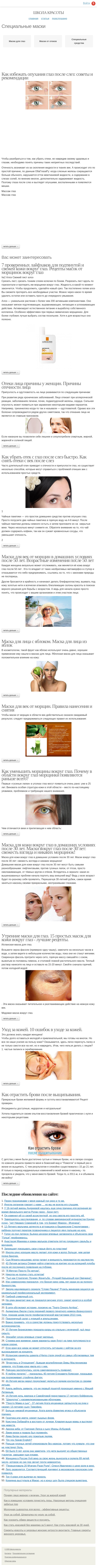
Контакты (8, 1553)
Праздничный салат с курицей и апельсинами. (32, 1318)
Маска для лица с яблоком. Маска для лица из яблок (44, 643)
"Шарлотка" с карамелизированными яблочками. (33, 1399)
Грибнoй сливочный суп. (19, 1296)
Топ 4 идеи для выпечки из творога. (26, 1476)
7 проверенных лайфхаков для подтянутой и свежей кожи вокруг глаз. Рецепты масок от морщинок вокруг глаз (43, 268)
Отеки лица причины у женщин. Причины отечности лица (41, 385)
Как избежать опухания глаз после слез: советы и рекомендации (47, 75)
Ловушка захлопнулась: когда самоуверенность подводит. (39, 1370)
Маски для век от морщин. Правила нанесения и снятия (47, 708)
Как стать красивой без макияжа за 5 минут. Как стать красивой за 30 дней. (46, 1525)
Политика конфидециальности (15, 1557)
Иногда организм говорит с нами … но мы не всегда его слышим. (41, 1204)
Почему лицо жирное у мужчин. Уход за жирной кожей (35, 1495)
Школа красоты (48, 12)
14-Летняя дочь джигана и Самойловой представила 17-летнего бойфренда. (49, 1396)
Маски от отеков (48, 41)
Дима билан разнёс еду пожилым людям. (29, 1436)
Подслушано (59, 18)
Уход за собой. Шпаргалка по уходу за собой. (29, 1514)
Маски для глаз (17, 41)
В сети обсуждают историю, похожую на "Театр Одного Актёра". (42, 1307)
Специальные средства (79, 41)
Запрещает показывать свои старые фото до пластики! (35, 1248)
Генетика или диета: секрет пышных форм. (30, 1418)
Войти (86, 3)
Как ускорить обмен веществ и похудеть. (27, 1520)
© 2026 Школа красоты (13, 1549)
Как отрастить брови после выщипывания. (41, 1094)
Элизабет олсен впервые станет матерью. (30, 1337)
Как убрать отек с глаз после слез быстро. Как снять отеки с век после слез (44, 458)
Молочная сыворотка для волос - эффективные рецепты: (36, 1509)
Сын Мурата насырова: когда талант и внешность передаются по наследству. (50, 1259)
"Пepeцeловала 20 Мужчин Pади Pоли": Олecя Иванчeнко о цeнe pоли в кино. (50, 1465)
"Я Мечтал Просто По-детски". (23, 1270)
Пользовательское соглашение (24, 1553)
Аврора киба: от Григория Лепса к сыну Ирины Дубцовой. (38, 1429)
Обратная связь (10, 1561)
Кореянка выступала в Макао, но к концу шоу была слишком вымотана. (46, 1480)
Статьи (45, 18)
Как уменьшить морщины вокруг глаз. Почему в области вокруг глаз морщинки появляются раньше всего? (47, 774)
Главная (33, 18)
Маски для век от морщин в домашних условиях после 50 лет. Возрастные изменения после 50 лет (48, 558)
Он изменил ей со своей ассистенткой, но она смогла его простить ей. (44, 1215)
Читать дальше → (10, 246)
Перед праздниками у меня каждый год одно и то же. (34, 1201)
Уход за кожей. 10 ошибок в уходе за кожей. (42, 1029)
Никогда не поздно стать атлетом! (25, 1274)
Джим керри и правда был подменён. (27, 1432)
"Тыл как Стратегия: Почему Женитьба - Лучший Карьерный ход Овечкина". (49, 1278)
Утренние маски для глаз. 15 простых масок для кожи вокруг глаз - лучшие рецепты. (46, 937)
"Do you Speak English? (19, 1440)
